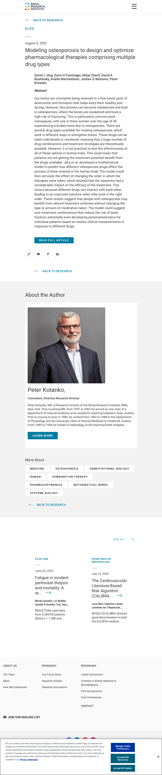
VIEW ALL (119, 539)
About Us (10, 665)
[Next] (139, 596)
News (6, 680)
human (35, 476)
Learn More (42, 435)
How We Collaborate (15, 687)
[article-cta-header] (44, 20)
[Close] (158, 756)
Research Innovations (54, 687)
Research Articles (52, 680)
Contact (87, 705)
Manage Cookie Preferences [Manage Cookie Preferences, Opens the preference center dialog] (122, 747)
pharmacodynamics (46, 484)
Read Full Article (54, 240)
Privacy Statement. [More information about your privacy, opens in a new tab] (29, 759)
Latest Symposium (92, 674)
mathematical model (91, 484)
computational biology (109, 468)
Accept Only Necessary (123, 758)
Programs (88, 665)
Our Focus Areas (51, 674)
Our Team (9, 674)
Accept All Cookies (123, 768)
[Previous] (22, 596)
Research (49, 665)
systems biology (44, 493)
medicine (37, 468)
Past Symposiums (91, 691)
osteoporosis (66, 468)
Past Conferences (91, 697)
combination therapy (70, 476)
